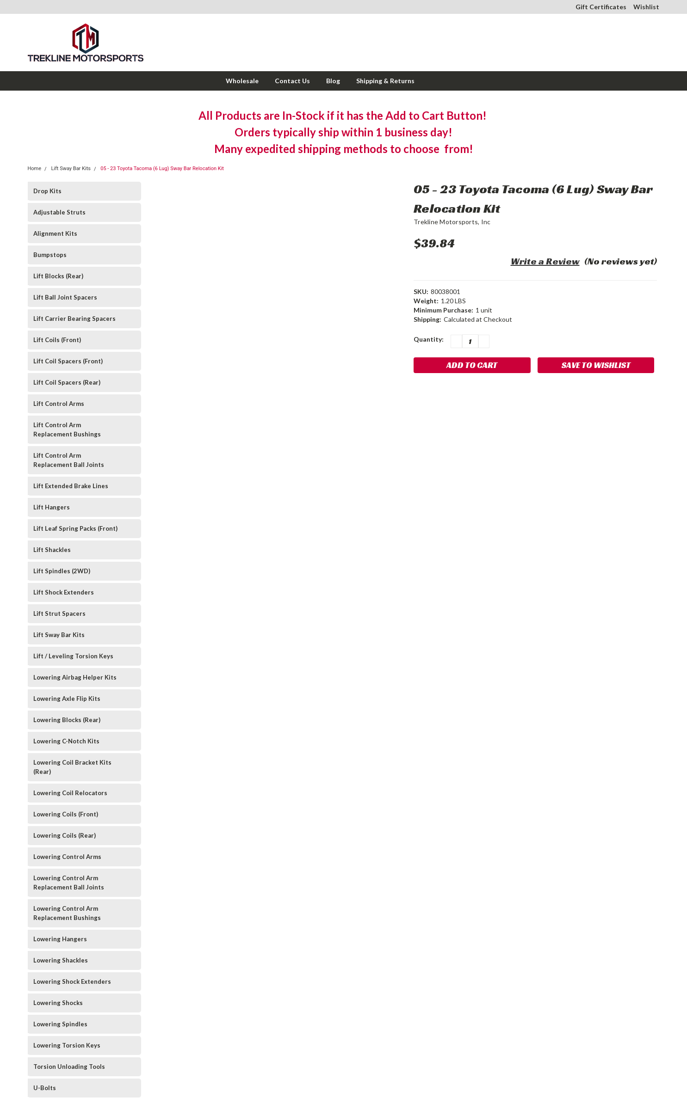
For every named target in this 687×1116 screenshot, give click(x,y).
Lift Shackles (52, 549)
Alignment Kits (55, 233)
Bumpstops (50, 254)
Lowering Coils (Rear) (64, 835)
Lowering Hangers (60, 939)
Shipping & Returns (385, 81)
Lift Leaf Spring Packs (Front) (75, 528)
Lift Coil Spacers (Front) (68, 361)
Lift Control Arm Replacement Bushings (67, 429)
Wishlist (646, 7)
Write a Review (545, 261)
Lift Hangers (51, 507)
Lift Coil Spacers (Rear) (66, 382)
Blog (333, 81)
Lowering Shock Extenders (72, 981)
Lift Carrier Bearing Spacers (74, 318)
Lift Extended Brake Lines (70, 486)
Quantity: (429, 339)
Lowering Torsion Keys (66, 1045)
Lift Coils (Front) (57, 339)
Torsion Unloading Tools (69, 1066)
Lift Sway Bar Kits (71, 169)
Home (35, 169)
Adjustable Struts (59, 212)
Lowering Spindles (60, 1024)
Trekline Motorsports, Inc (452, 222)
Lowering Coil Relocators (70, 793)
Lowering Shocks (58, 1002)
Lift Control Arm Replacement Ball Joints (68, 460)
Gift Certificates (601, 7)
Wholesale (242, 81)
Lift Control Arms (58, 403)
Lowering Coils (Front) (65, 814)
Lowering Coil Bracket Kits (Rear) (72, 767)
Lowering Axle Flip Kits (66, 698)
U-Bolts (44, 1087)
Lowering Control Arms (67, 856)
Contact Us (292, 81)
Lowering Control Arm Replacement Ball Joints (68, 882)
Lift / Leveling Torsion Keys (73, 656)
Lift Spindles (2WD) (61, 571)
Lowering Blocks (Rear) (66, 720)
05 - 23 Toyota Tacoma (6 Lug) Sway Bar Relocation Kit (162, 169)
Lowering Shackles (60, 960)
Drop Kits (47, 191)
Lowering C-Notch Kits (66, 741)
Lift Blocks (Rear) (58, 276)
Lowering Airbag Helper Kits (75, 677)
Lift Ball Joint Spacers (65, 297)
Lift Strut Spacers (59, 613)
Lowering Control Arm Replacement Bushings (67, 913)
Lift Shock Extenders (63, 592)
